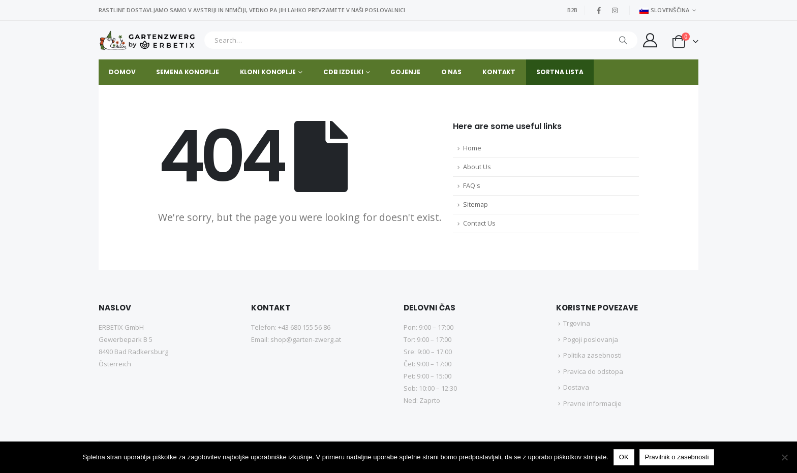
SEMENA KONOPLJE (187, 72)
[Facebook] (599, 10)
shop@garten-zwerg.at (305, 339)
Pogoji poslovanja (590, 339)
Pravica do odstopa (593, 371)
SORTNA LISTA (560, 72)
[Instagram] (615, 10)
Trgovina (576, 323)
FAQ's (471, 185)
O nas (451, 72)
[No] (784, 457)
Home (472, 148)
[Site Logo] (149, 40)
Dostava (576, 387)
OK (624, 457)
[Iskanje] (623, 40)
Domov (122, 72)
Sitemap (475, 204)
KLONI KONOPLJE (268, 72)
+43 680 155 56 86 (304, 327)
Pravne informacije (592, 403)
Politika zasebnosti (592, 355)
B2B (572, 10)
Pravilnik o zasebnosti (677, 457)
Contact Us (479, 223)
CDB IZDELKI (343, 72)
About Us (477, 167)
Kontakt (498, 72)
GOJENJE (405, 72)
